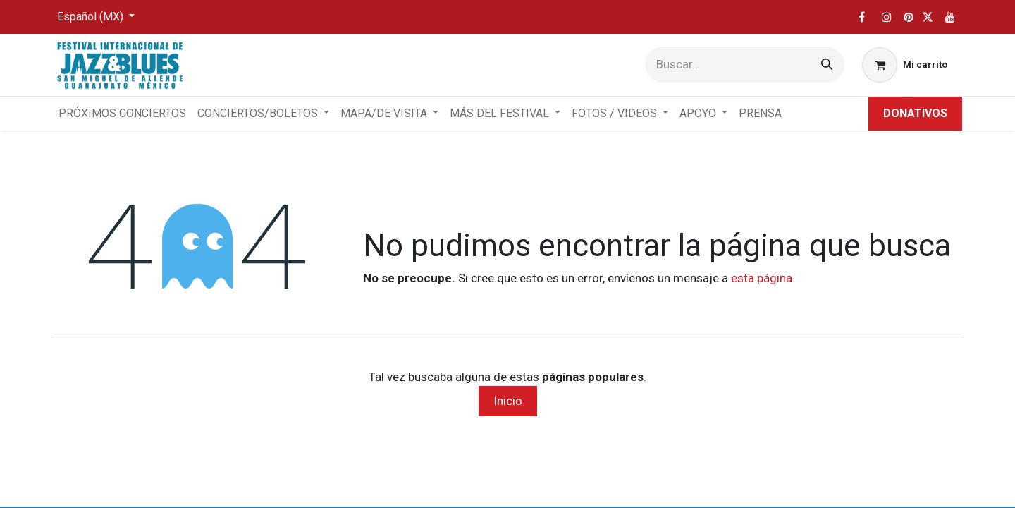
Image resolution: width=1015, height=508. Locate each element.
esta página (761, 278)
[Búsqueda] (826, 65)
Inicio (507, 401)
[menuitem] (122, 113)
